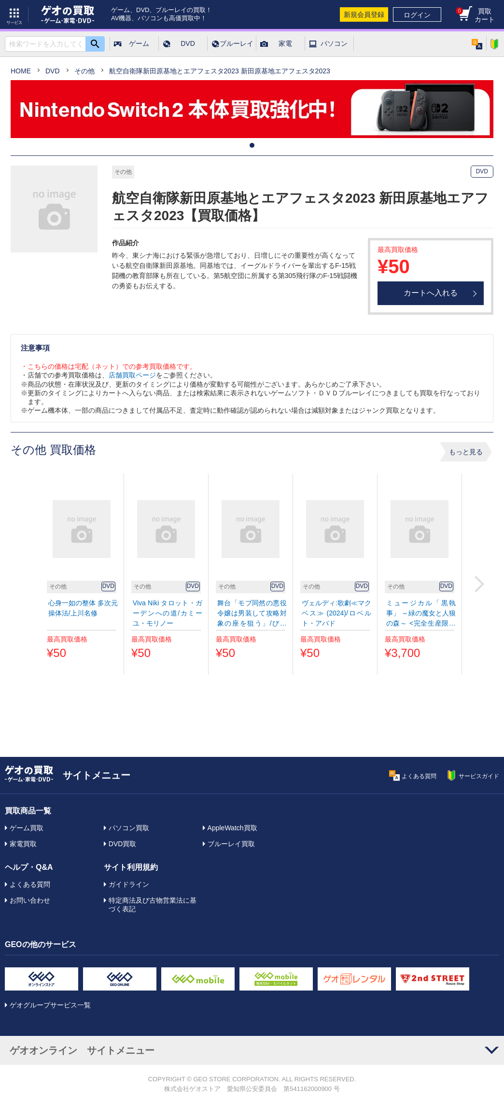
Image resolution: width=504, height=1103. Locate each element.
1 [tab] (252, 145)
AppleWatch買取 (232, 828)
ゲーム (139, 43)
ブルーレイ (236, 43)
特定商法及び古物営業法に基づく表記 (152, 904)
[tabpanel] (252, 109)
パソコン (334, 43)
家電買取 (23, 844)
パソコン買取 (129, 828)
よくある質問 (30, 884)
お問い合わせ (30, 900)
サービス (14, 14)
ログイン (417, 15)
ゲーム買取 (26, 828)
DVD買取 (123, 844)
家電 (285, 43)
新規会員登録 (364, 14)
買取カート (475, 15)
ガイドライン (129, 884)
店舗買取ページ (132, 375)
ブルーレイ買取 (231, 844)
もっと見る (466, 452)
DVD (188, 43)
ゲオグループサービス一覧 (50, 1005)
